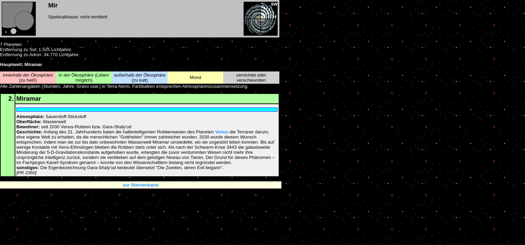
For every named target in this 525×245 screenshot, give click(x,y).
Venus (221, 131)
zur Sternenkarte (140, 184)
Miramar (28, 98)
